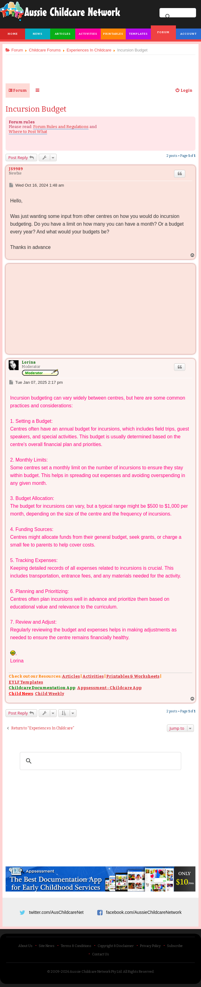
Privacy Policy (150, 946)
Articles (63, 33)
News (37, 33)
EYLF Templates (26, 682)
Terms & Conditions (76, 946)
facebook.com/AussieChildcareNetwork (144, 912)
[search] (100, 761)
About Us (25, 946)
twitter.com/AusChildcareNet (56, 912)
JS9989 (16, 169)
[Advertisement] (100, 66)
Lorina (29, 362)
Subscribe (175, 946)
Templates (138, 33)
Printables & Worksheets (132, 676)
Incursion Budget (36, 109)
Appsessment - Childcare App (109, 688)
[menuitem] (183, 90)
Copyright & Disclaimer (116, 946)
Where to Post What (28, 131)
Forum (163, 32)
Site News (47, 946)
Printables (113, 33)
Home (13, 33)
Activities (88, 33)
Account (188, 33)
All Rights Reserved (138, 972)
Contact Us (100, 954)
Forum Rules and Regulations (61, 126)
